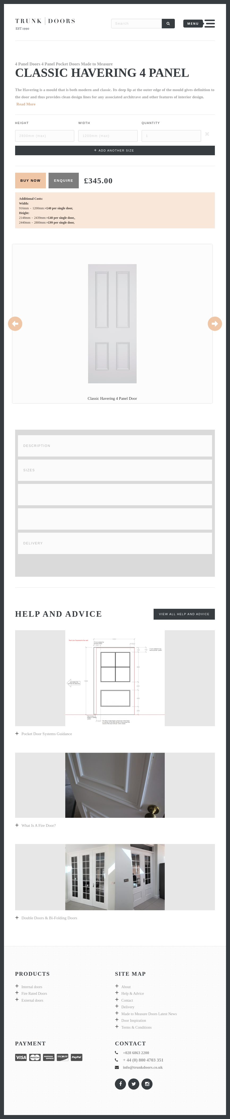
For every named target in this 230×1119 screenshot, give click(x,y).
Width (84, 123)
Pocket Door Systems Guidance (46, 734)
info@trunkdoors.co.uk (143, 1067)
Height (22, 123)
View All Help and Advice (184, 614)
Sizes (29, 470)
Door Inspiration (133, 1021)
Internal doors (31, 987)
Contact (127, 1000)
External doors (32, 1000)
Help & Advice (132, 994)
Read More (26, 104)
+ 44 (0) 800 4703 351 (143, 1060)
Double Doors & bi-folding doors (49, 918)
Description (36, 446)
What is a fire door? (38, 825)
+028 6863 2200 (136, 1053)
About (126, 987)
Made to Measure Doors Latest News (149, 1014)
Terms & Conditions (136, 1027)
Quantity (151, 123)
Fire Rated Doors (34, 994)
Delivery (33, 543)
